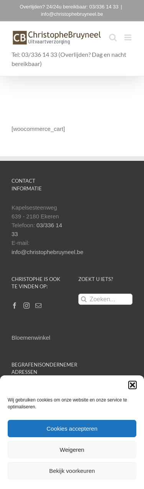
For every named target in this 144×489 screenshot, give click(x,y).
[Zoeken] (83, 299)
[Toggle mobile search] (113, 37)
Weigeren (72, 449)
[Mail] (38, 305)
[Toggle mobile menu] (128, 37)
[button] (132, 385)
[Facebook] (15, 305)
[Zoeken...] (105, 299)
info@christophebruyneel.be (72, 14)
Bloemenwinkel (31, 337)
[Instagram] (26, 305)
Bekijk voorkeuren (72, 471)
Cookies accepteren (72, 428)
